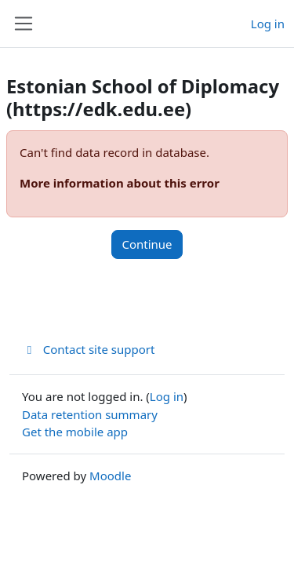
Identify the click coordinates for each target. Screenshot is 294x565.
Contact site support (88, 349)
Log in (268, 23)
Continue (147, 244)
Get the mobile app (75, 431)
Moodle (110, 475)
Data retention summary (90, 414)
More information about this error (120, 183)
